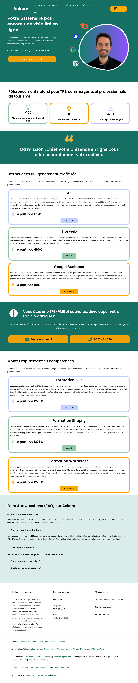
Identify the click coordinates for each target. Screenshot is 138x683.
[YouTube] (100, 618)
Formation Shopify (43, 671)
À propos (93, 5)
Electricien (47, 660)
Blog (84, 5)
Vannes (40, 652)
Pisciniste (68, 660)
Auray (53, 652)
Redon (46, 652)
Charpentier (58, 660)
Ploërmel (60, 652)
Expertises (41, 5)
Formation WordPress (61, 671)
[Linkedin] (104, 618)
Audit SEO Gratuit (72, 5)
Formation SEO (28, 671)
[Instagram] (108, 618)
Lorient (69, 652)
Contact (103, 5)
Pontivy (103, 652)
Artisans (29, 660)
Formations (55, 5)
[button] (46, 5)
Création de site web (40, 644)
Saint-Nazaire (93, 652)
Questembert (30, 652)
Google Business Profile (59, 644)
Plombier (37, 660)
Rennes (76, 652)
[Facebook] (96, 618)
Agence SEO (25, 644)
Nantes (83, 652)
